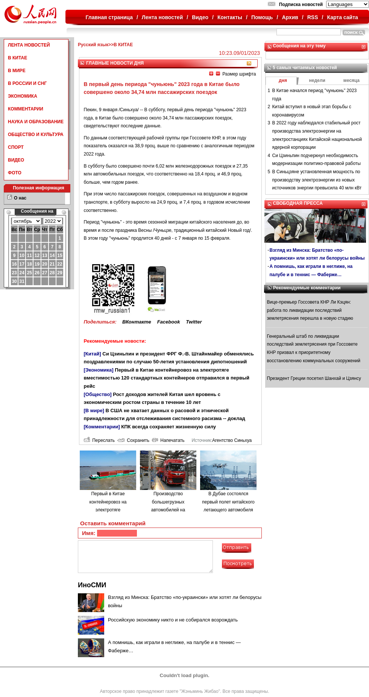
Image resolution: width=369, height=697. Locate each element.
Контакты (229, 17)
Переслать (99, 440)
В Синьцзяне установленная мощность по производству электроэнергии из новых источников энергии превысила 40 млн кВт (317, 180)
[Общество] (98, 394)
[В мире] (94, 410)
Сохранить (133, 440)
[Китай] (92, 354)
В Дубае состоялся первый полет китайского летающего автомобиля (228, 502)
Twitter (194, 322)
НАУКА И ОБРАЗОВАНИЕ (36, 121)
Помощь (262, 17)
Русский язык (93, 44)
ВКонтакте (136, 322)
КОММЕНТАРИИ (25, 109)
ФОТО (14, 172)
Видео (200, 17)
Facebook (168, 322)
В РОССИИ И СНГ (27, 83)
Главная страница (109, 17)
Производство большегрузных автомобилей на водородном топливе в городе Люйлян (168, 510)
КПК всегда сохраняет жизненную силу (168, 426)
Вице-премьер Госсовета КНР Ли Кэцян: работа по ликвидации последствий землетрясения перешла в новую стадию (310, 310)
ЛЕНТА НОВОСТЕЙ (29, 45)
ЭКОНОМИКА (22, 96)
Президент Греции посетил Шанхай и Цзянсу (314, 378)
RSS (312, 17)
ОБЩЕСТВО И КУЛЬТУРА (36, 134)
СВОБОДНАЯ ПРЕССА (298, 203)
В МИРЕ (17, 70)
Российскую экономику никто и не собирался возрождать (173, 620)
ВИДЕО (16, 160)
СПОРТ (16, 147)
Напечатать (168, 440)
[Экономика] (99, 370)
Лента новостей (162, 17)
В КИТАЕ (17, 57)
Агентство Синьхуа (232, 440)
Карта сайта (342, 17)
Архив (290, 17)
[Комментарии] (102, 426)
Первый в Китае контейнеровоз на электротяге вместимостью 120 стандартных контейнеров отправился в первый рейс (167, 378)
